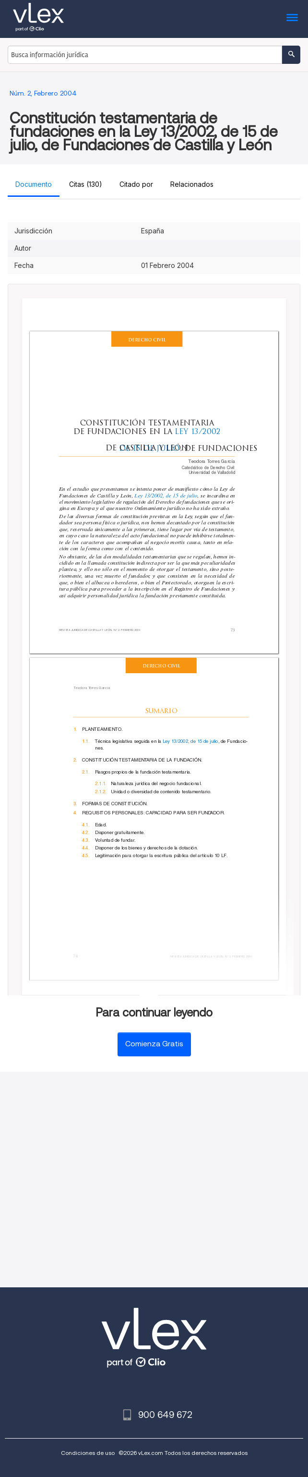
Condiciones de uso (88, 1453)
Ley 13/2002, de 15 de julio (165, 495)
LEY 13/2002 (199, 431)
